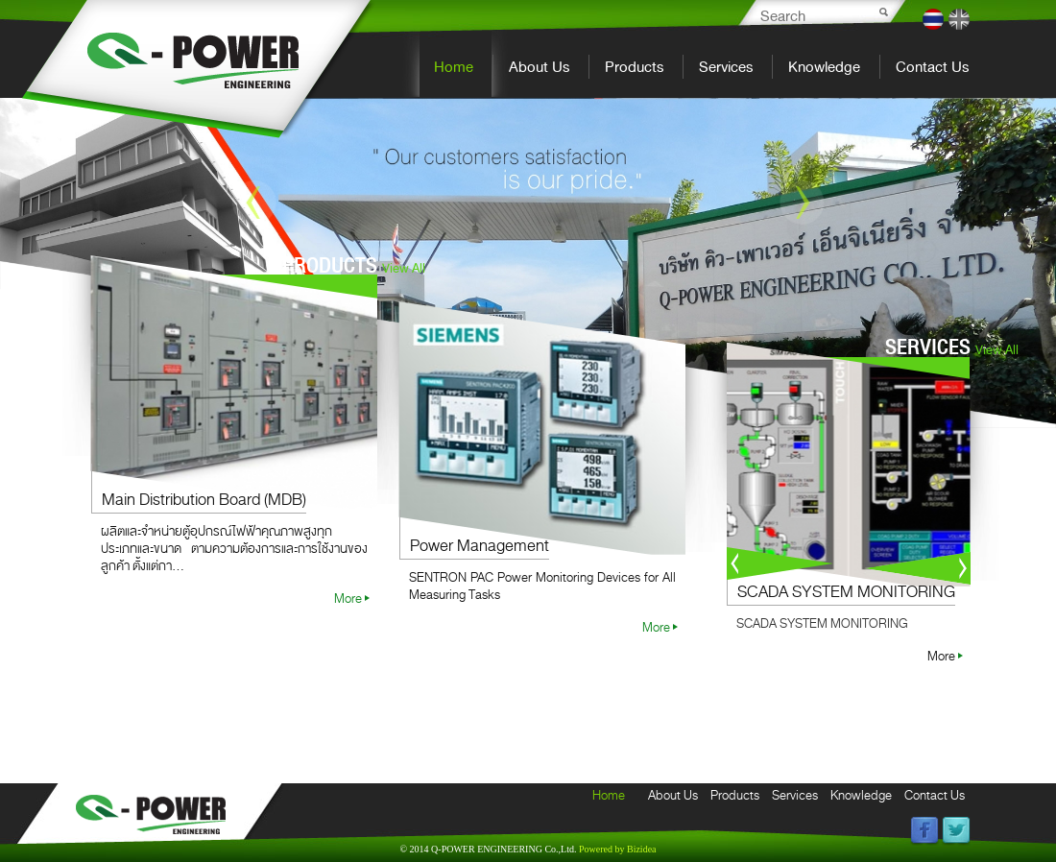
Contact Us (932, 67)
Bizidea (618, 849)
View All (403, 268)
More (348, 598)
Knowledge (824, 67)
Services (726, 67)
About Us (539, 67)
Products (634, 67)
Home (453, 67)
